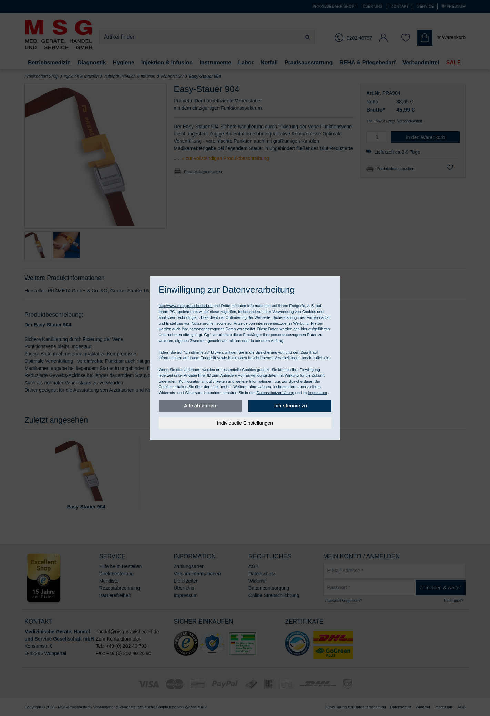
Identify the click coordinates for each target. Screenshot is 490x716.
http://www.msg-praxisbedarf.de (186, 306)
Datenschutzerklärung (275, 393)
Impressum (317, 393)
